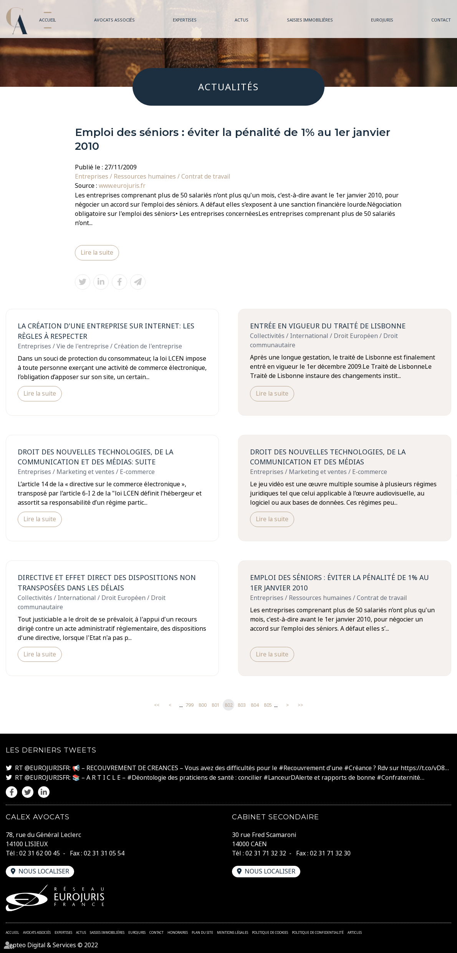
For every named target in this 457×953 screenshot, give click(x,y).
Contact (441, 20)
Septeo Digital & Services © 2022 (52, 944)
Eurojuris (382, 20)
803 (242, 705)
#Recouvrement (302, 768)
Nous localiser (44, 870)
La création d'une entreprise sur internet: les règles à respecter (106, 330)
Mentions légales (232, 932)
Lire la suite (97, 252)
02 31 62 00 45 (39, 852)
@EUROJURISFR (47, 768)
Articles (355, 932)
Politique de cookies (270, 932)
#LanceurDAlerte (289, 777)
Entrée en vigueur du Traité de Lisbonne (328, 325)
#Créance (358, 768)
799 (189, 705)
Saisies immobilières (310, 20)
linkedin (441, 492)
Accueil (47, 20)
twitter (441, 477)
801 (216, 705)
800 (203, 705)
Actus (241, 20)
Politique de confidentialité (318, 932)
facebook (441, 461)
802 (229, 705)
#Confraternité (400, 777)
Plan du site (202, 932)
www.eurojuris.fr (123, 185)
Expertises (185, 20)
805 (268, 705)
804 (255, 705)
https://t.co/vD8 (423, 768)
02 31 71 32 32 (265, 852)
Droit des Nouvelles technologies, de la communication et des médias (328, 456)
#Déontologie (147, 777)
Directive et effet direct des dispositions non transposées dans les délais (107, 582)
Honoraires (177, 932)
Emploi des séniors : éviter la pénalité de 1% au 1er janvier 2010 (340, 582)
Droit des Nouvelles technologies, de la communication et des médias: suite (95, 456)
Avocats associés (114, 20)
